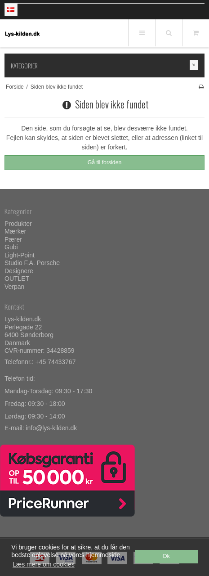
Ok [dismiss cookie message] (166, 556)
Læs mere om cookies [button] (44, 564)
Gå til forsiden (105, 162)
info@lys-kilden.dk (51, 428)
